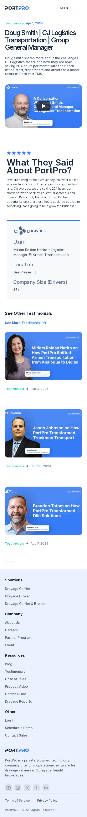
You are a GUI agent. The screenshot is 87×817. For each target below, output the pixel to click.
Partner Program (18, 637)
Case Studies (15, 679)
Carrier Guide (15, 694)
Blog (8, 664)
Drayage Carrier (17, 589)
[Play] (43, 106)
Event (9, 645)
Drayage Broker (17, 596)
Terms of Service (18, 800)
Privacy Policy (47, 800)
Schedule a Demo (19, 728)
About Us (12, 622)
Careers (11, 630)
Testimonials (15, 671)
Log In (10, 720)
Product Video (16, 686)
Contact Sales (16, 735)
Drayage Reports (18, 701)
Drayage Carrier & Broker (25, 604)
